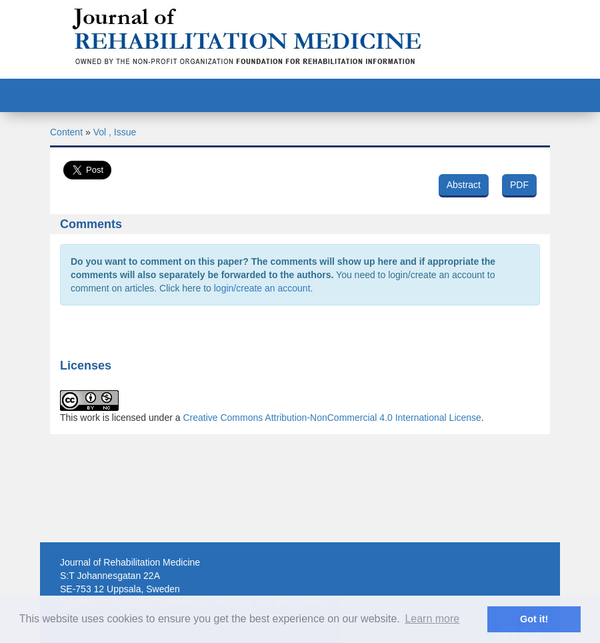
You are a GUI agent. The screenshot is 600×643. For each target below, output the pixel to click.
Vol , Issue (115, 132)
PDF (519, 184)
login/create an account (262, 288)
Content (66, 132)
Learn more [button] (432, 618)
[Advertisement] (300, 527)
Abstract (464, 184)
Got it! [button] (534, 619)
